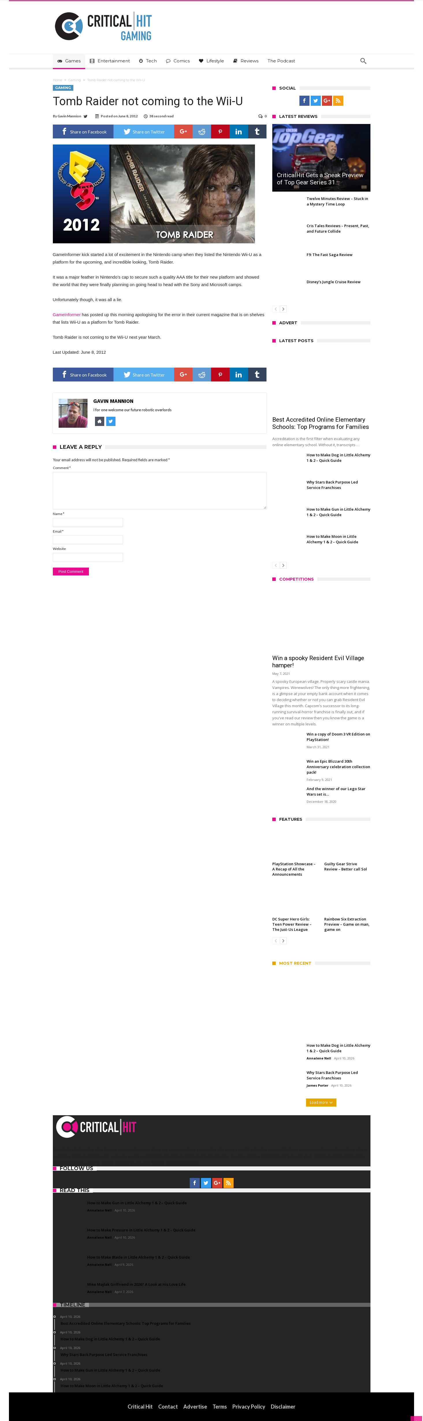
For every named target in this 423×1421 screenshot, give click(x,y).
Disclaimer (283, 1406)
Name (58, 514)
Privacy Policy (248, 1406)
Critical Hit (140, 1406)
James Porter (317, 1085)
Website (59, 548)
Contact (168, 1406)
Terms (220, 1406)
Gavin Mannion (69, 116)
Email (58, 531)
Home (57, 80)
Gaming (74, 80)
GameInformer (67, 314)
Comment (62, 468)
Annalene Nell (319, 1058)
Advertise (195, 1406)
